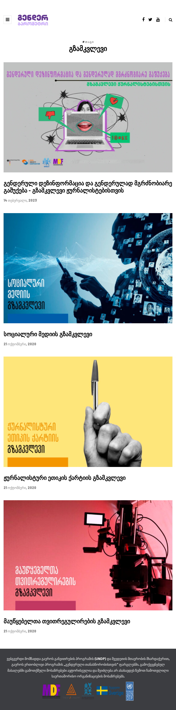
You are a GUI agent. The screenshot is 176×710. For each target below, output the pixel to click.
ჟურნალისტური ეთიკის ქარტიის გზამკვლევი (64, 478)
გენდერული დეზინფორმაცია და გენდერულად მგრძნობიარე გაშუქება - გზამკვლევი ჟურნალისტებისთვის (88, 186)
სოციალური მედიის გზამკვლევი (48, 334)
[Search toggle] (168, 19)
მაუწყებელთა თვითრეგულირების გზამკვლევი (67, 621)
